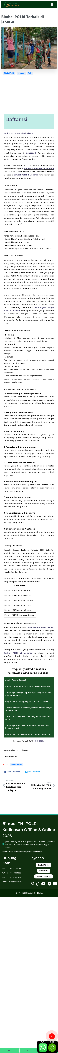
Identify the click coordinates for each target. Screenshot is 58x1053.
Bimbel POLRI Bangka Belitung (39, 169)
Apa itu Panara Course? (15, 680)
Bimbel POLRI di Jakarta (26, 175)
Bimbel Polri (9, 73)
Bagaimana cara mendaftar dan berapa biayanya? (28, 734)
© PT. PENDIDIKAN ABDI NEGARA (29, 893)
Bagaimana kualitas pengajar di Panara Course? (26, 701)
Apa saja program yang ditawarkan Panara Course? (28, 686)
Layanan (21, 73)
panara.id (31, 153)
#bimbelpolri (16, 764)
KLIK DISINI (39, 741)
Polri (30, 73)
